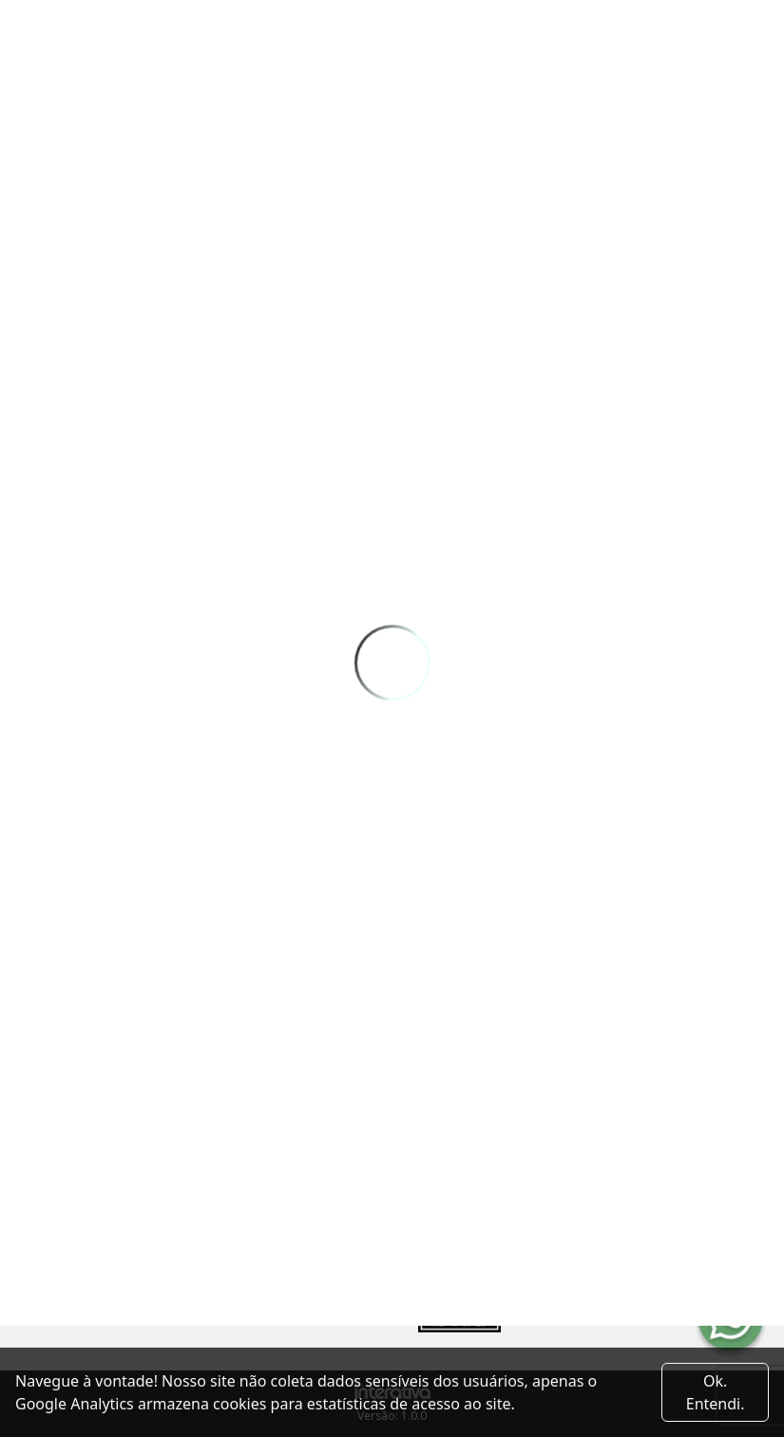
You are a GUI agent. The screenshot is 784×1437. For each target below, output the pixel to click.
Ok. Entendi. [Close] (715, 1392)
